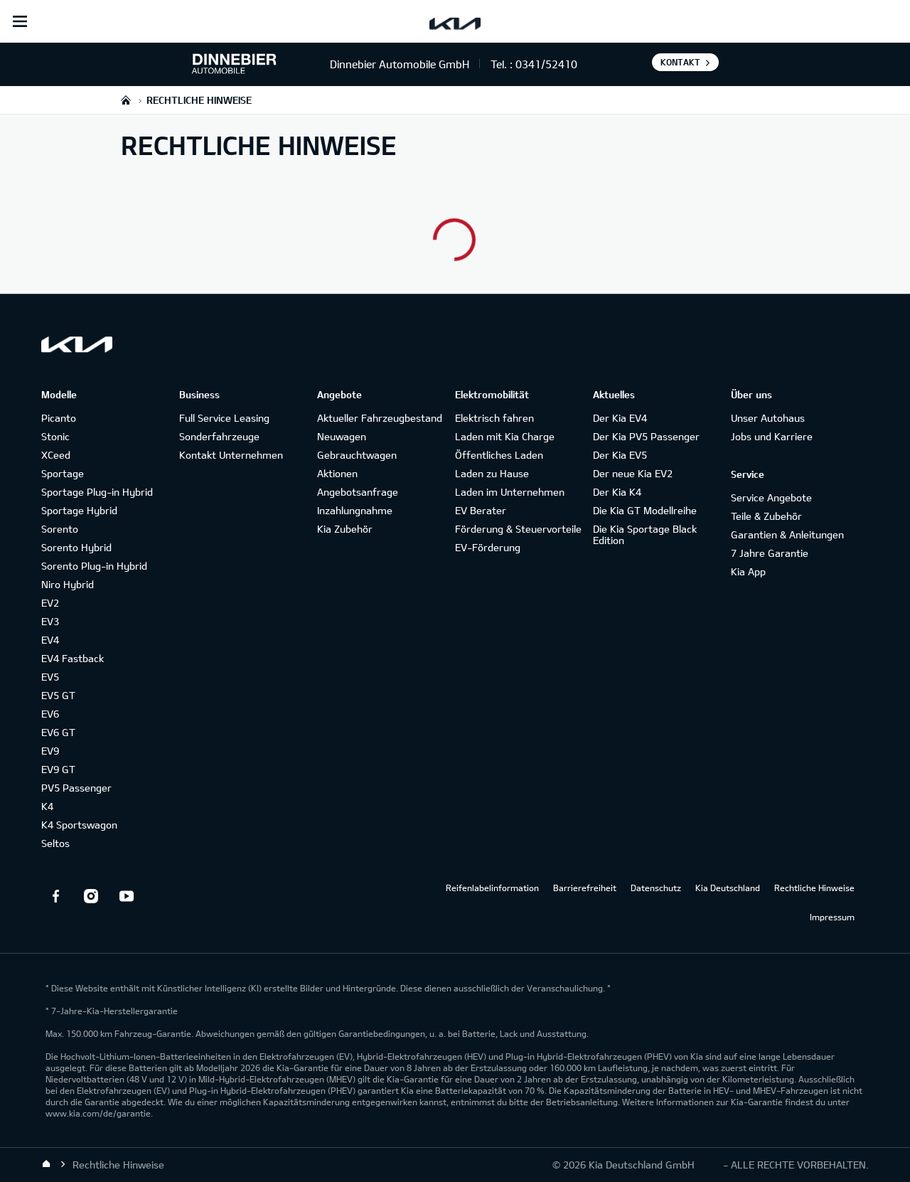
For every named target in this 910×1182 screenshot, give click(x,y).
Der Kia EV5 (620, 455)
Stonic (55, 436)
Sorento (59, 529)
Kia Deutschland (727, 888)
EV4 (50, 640)
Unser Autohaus (768, 418)
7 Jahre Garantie (769, 553)
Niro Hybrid (67, 584)
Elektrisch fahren (494, 418)
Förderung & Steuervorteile (518, 529)
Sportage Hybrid (79, 510)
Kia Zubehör (345, 529)
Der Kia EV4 (620, 418)
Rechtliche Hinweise (814, 888)
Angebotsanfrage (357, 492)
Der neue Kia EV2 (633, 473)
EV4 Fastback (72, 658)
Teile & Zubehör (766, 516)
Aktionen (337, 473)
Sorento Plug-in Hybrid (94, 566)
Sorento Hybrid (76, 547)
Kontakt (680, 62)
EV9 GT (58, 769)
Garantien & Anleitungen (787, 534)
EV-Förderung (487, 547)
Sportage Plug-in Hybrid (97, 492)
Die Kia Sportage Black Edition (645, 534)
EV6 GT (58, 732)
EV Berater (480, 510)
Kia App (748, 571)
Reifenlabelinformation (492, 888)
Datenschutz (656, 888)
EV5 (50, 677)
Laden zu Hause (492, 473)
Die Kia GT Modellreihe (645, 510)
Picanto (58, 418)
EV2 (50, 603)
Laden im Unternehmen (509, 492)
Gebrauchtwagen (357, 455)
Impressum (832, 917)
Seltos (55, 843)
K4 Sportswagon (79, 825)
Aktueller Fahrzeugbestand (379, 418)
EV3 (50, 621)
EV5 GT (58, 695)
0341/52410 (546, 64)
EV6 (50, 714)
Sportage (62, 473)
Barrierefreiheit (584, 888)
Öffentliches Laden (499, 455)
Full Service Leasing (224, 418)
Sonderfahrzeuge (219, 436)
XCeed (55, 455)
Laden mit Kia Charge (505, 436)
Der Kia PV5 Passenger (646, 436)
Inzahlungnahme (354, 510)
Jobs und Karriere (772, 436)
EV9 (50, 751)
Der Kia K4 (617, 492)
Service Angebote (771, 497)
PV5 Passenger (76, 788)
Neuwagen (341, 436)
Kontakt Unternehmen (231, 455)
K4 (47, 806)
